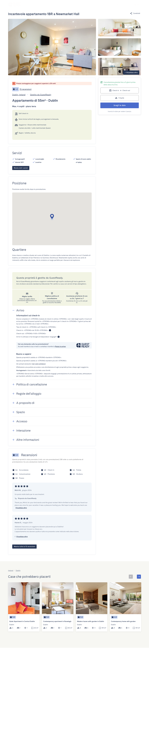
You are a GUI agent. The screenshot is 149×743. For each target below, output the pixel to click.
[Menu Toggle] (127, 4)
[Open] (45, 4)
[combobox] (36, 4)
